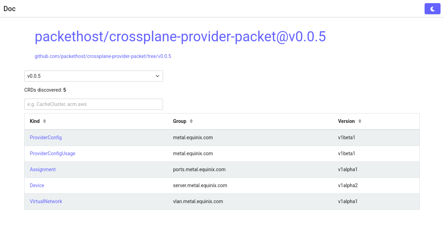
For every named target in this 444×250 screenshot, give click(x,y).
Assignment (43, 169)
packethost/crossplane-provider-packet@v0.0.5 (180, 36)
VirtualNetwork (46, 201)
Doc (9, 9)
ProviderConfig (46, 137)
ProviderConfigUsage (52, 153)
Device (37, 185)
